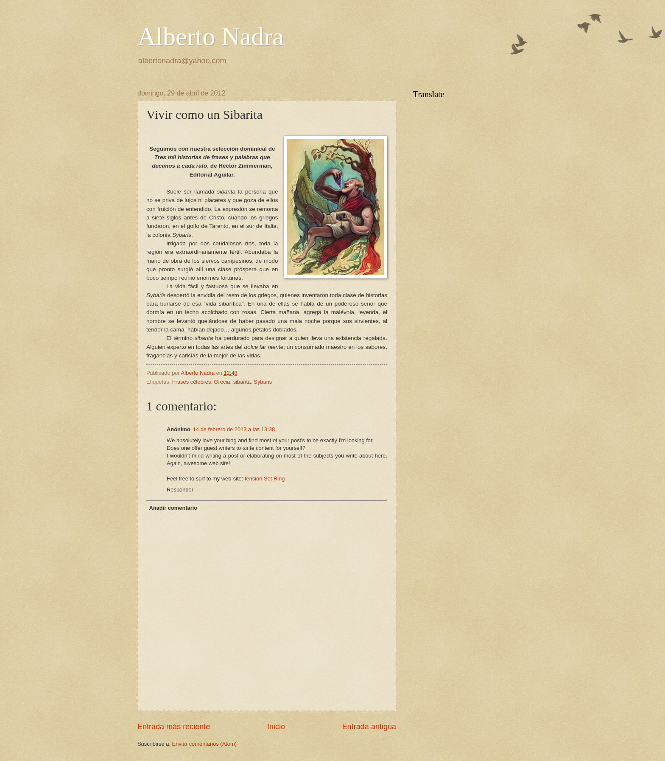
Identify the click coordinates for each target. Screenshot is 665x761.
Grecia (222, 382)
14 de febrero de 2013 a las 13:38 (234, 429)
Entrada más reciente (173, 726)
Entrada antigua (369, 726)
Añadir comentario (173, 508)
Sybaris (263, 382)
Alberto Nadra (210, 36)
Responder (180, 489)
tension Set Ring (265, 478)
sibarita (242, 382)
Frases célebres (191, 382)
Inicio (276, 726)
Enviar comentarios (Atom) (204, 744)
